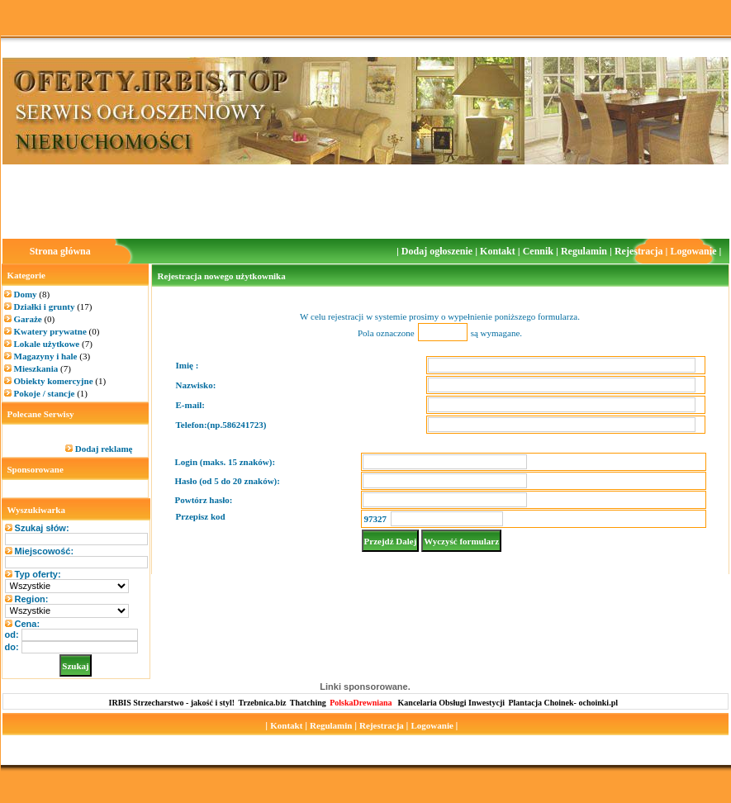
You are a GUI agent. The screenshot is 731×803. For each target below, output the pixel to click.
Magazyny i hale (52, 356)
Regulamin (585, 251)
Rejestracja (640, 251)
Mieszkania (42, 368)
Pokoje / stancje (51, 393)
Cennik (539, 251)
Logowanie (694, 251)
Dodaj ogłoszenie (438, 251)
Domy (32, 294)
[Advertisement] (366, 201)
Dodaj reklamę (104, 449)
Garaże (34, 319)
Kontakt (499, 251)
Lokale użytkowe (53, 344)
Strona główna (60, 251)
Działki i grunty (53, 306)
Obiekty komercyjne (60, 381)
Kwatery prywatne (57, 331)
